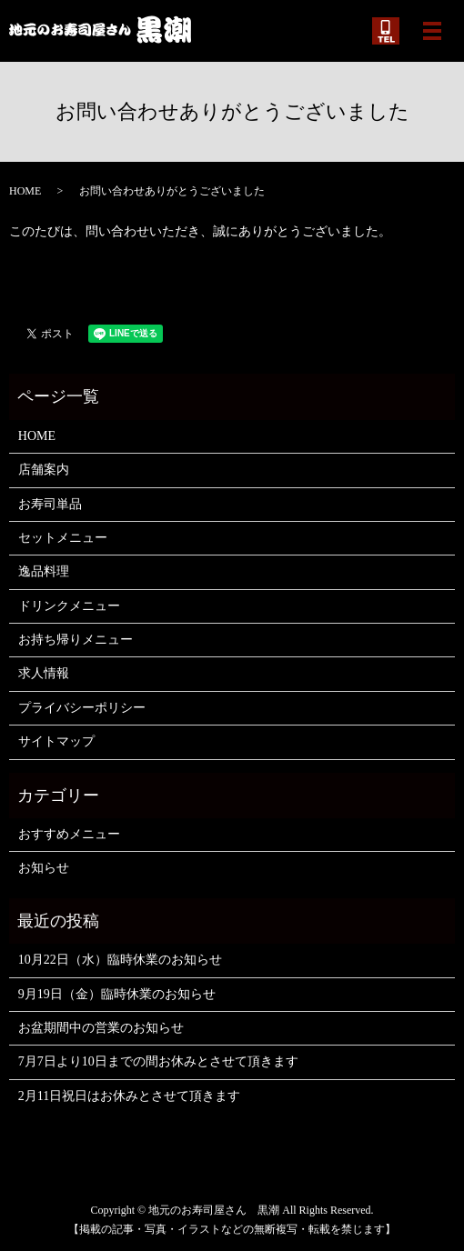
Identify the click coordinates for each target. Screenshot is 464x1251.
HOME (25, 191)
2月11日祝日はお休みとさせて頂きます (129, 1096)
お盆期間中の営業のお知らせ (101, 1028)
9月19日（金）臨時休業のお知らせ (117, 994)
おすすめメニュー (69, 834)
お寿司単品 (50, 504)
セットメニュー (62, 538)
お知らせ (43, 868)
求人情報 (43, 673)
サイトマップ (56, 741)
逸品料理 (43, 571)
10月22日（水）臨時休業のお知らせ (120, 959)
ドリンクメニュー (69, 606)
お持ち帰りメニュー (75, 639)
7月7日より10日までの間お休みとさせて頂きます (158, 1061)
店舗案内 (43, 469)
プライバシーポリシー (82, 708)
